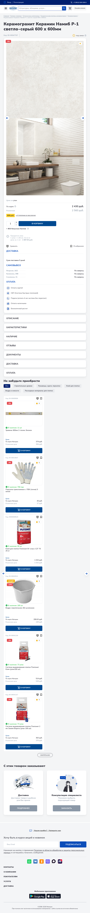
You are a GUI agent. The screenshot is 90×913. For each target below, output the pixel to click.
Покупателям (10, 877)
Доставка (9, 886)
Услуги (7, 881)
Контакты (9, 867)
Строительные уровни (23, 386)
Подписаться (73, 844)
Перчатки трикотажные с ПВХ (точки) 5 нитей (22, 491)
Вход (9, 2)
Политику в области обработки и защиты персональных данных (44, 851)
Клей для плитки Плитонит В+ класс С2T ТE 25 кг (23, 550)
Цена (7, 439)
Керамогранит (73, 16)
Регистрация (19, 2)
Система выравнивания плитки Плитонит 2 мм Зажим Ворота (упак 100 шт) (23, 728)
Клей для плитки (73, 386)
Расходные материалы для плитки (39, 391)
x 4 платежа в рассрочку (26, 215)
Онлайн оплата (80, 8)
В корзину (36, 223)
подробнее (23, 808)
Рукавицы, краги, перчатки (49, 386)
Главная (6, 16)
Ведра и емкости (12, 391)
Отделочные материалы (31, 16)
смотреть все (45, 755)
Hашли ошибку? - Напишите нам (45, 830)
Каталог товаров (15, 16)
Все (6, 386)
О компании (10, 872)
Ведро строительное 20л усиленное (20, 608)
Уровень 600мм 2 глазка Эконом (19, 430)
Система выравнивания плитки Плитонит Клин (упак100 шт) (22, 669)
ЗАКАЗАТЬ (66, 808)
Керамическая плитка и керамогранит (53, 16)
